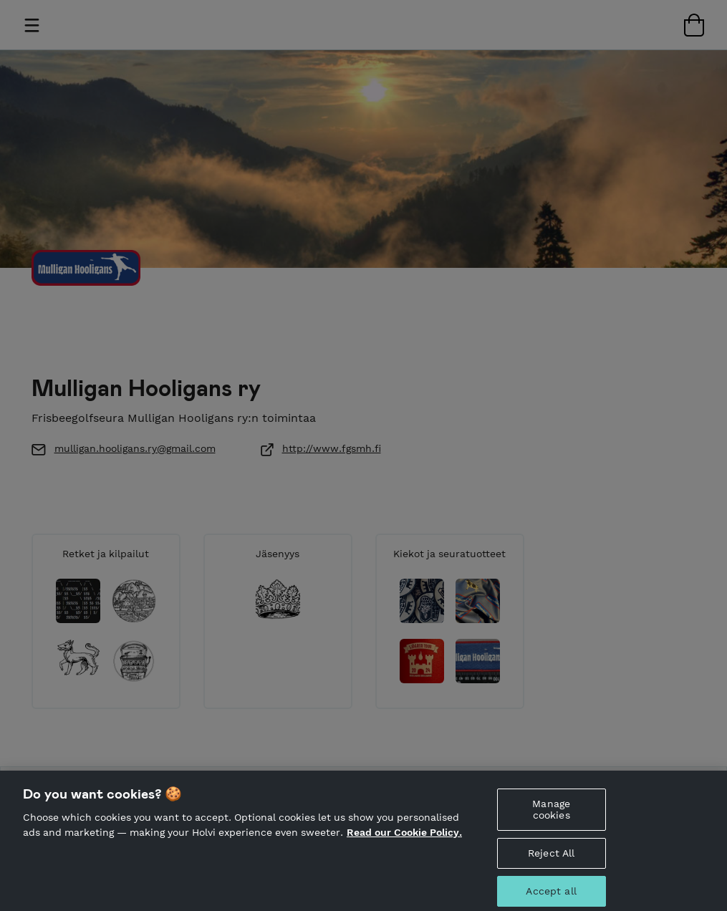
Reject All (551, 858)
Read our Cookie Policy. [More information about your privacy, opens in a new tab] (404, 838)
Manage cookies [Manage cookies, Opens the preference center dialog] (551, 814)
